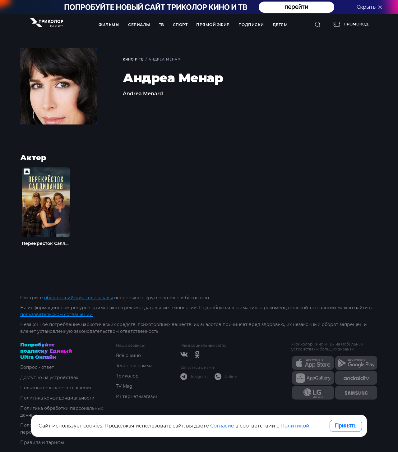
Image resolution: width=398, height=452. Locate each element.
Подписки (251, 24)
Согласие (222, 426)
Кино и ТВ (133, 59)
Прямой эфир (213, 24)
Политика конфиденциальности (57, 398)
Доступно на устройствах (49, 377)
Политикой (294, 426)
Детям (280, 24)
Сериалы (139, 24)
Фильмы (109, 24)
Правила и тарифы (42, 442)
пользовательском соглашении (56, 314)
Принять (346, 426)
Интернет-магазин (137, 396)
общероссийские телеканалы (78, 298)
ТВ (161, 24)
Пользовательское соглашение (56, 388)
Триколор (127, 376)
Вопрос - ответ (37, 367)
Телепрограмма (134, 365)
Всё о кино (128, 355)
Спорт (180, 24)
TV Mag (124, 386)
